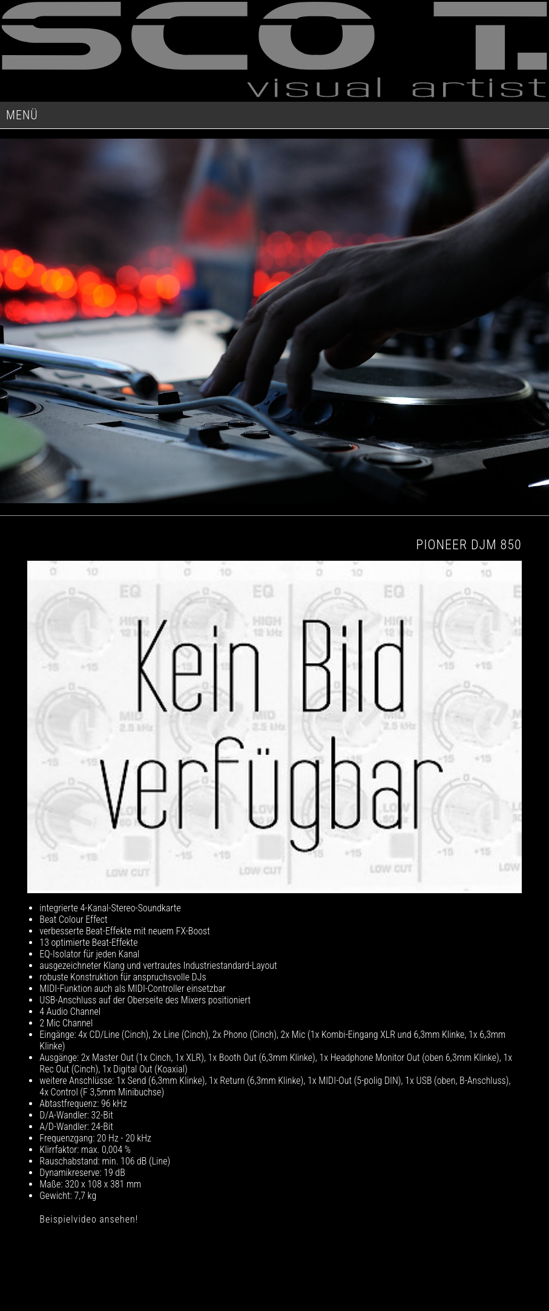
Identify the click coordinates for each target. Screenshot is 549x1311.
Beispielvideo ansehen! (88, 1219)
